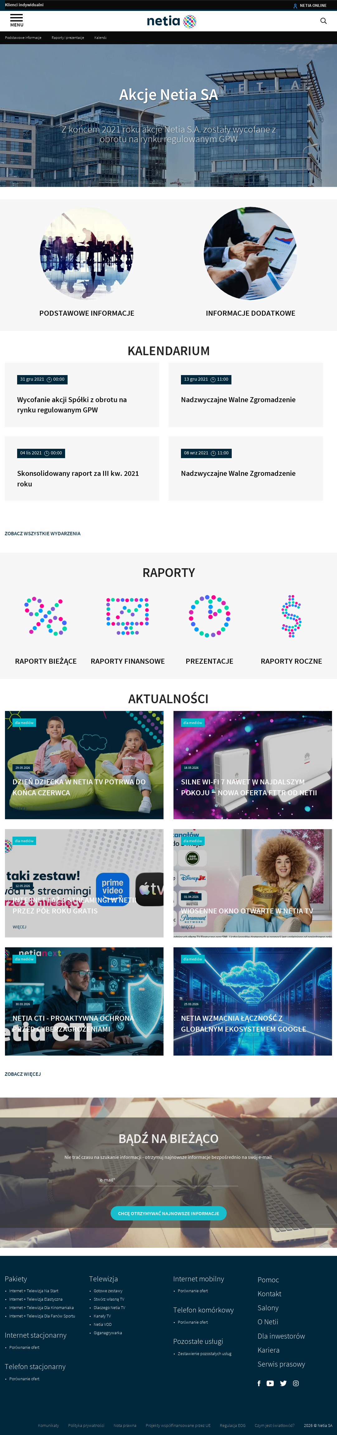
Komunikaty (48, 1425)
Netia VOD (103, 1324)
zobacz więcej (23, 1109)
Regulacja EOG (232, 1425)
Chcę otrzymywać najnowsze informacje (168, 1248)
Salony (268, 1307)
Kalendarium (104, 37)
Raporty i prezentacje (68, 37)
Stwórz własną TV (109, 1299)
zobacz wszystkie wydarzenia (42, 568)
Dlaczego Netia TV (109, 1307)
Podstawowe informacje (23, 37)
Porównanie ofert (24, 1347)
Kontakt (269, 1293)
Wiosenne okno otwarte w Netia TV (247, 931)
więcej (19, 828)
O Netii (268, 1321)
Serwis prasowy (281, 1364)
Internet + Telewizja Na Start (33, 1290)
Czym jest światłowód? (275, 1425)
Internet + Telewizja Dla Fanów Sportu (42, 1316)
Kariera (269, 1350)
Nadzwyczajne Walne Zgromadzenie (238, 399)
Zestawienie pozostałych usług (204, 1353)
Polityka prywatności (86, 1425)
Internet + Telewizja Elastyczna (36, 1299)
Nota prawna (125, 1425)
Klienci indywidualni (24, 4)
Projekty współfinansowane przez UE (178, 1425)
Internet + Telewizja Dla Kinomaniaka (41, 1307)
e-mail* (107, 1215)
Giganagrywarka (108, 1332)
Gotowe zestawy (108, 1290)
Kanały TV (102, 1316)
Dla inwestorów (281, 1336)
